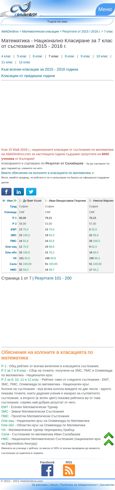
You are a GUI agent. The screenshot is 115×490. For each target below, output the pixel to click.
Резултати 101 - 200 (53, 278)
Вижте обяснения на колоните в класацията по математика (47, 173)
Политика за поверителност (79, 484)
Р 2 (14, 223)
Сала (13, 264)
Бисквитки (107, 484)
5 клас (21, 56)
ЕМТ (14, 229)
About (54, 484)
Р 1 (14, 218)
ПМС (13, 241)
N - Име (10, 200)
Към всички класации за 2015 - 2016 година (39, 69)
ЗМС (14, 235)
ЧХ (15, 258)
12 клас (25, 62)
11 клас (7, 62)
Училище (10, 212)
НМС (13, 269)
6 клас (37, 56)
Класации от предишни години (28, 75)
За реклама (40, 484)
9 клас (85, 56)
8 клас (69, 56)
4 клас (6, 56)
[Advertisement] (57, 113)
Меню (105, 9)
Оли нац (11, 246)
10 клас (102, 56)
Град (13, 206)
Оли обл (11, 252)
